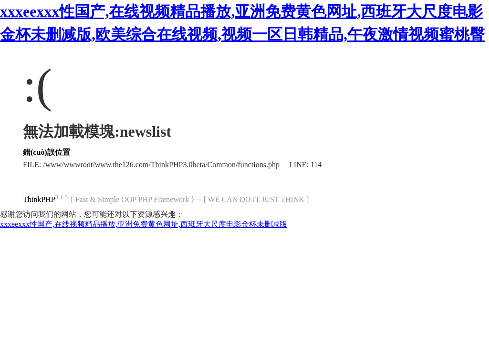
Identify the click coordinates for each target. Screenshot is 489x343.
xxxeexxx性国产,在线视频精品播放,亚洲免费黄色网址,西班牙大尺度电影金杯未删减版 (143, 224)
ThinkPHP (39, 199)
